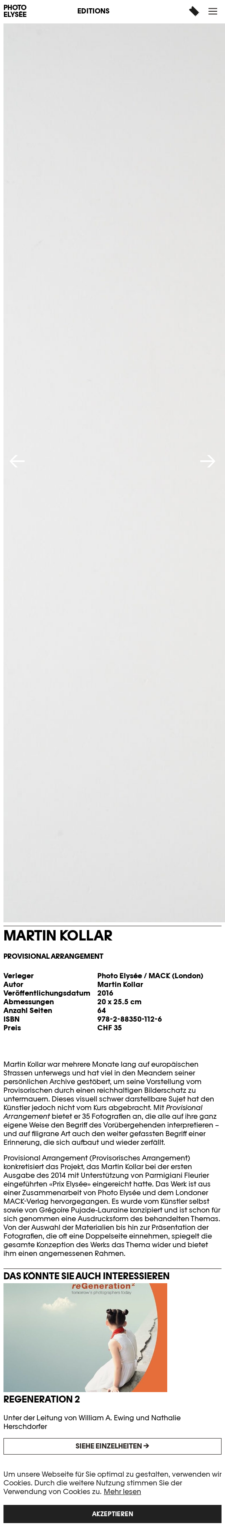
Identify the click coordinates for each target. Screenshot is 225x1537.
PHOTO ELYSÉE (14, 11)
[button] (214, 11)
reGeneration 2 (41, 1399)
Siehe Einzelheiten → (112, 1446)
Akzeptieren (112, 1513)
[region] (112, 1496)
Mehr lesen (122, 1492)
